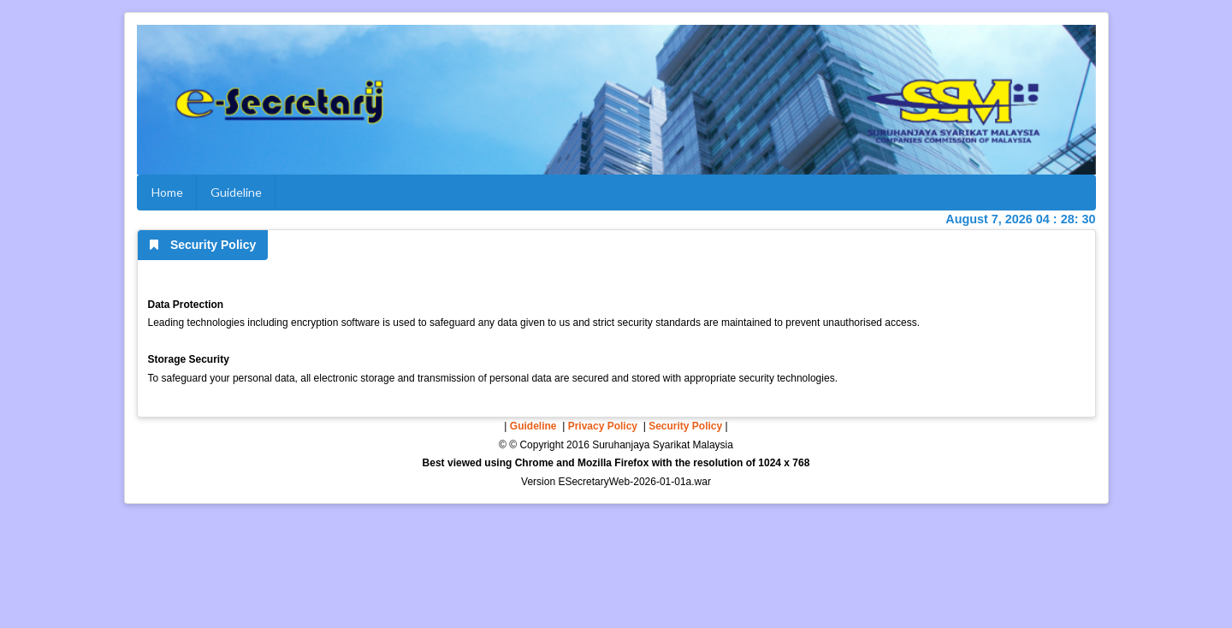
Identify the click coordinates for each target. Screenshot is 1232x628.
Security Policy (685, 426)
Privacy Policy (602, 426)
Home (167, 192)
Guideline (236, 192)
